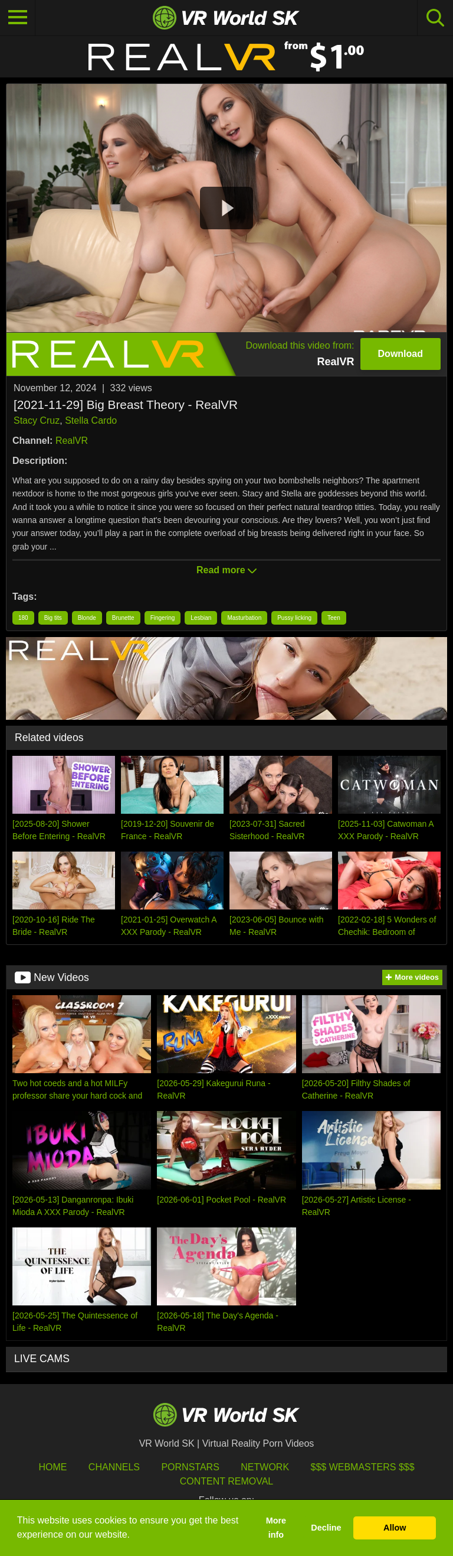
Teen (333, 618)
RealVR (71, 441)
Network (265, 1467)
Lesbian (201, 618)
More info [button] (276, 1527)
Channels (114, 1467)
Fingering (162, 618)
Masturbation (244, 618)
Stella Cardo (91, 420)
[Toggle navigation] (17, 17)
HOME (52, 1467)
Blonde (87, 618)
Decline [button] (326, 1527)
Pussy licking (294, 618)
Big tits (53, 618)
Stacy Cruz (37, 420)
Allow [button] (394, 1527)
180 (23, 618)
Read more (226, 570)
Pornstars (190, 1467)
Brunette (123, 618)
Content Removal (227, 1481)
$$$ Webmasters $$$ (363, 1467)
